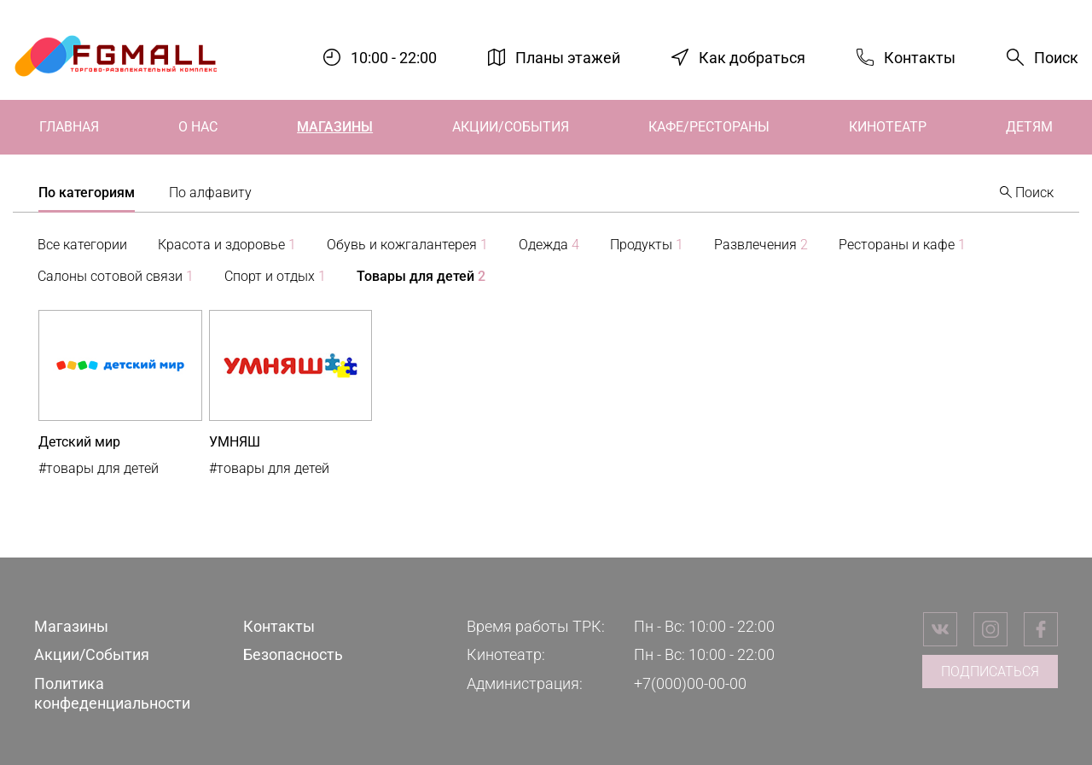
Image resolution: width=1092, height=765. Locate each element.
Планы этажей (567, 57)
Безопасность (293, 654)
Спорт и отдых (275, 276)
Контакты (920, 57)
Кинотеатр (887, 127)
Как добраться (752, 57)
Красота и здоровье (227, 245)
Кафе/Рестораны (709, 127)
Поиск (1056, 58)
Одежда (549, 245)
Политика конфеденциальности (112, 693)
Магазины (335, 127)
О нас (198, 127)
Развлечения (761, 245)
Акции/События (510, 127)
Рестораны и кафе (902, 245)
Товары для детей (421, 276)
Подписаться (990, 671)
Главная (69, 127)
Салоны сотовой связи (116, 276)
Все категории (82, 245)
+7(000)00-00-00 (690, 683)
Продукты (646, 245)
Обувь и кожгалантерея (407, 245)
